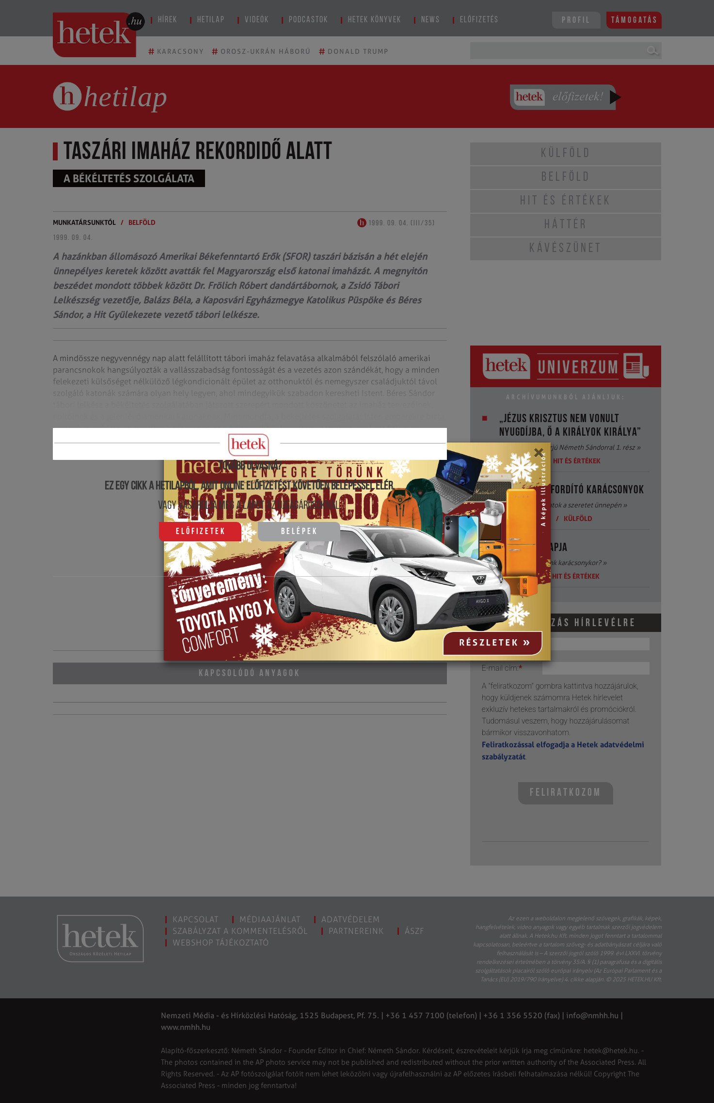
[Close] (538, 456)
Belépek (299, 531)
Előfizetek (201, 531)
